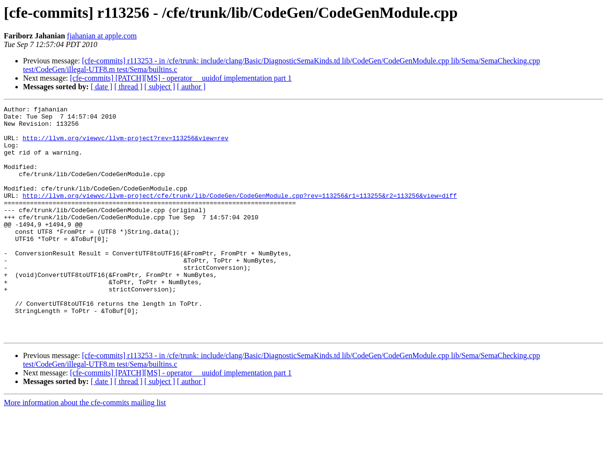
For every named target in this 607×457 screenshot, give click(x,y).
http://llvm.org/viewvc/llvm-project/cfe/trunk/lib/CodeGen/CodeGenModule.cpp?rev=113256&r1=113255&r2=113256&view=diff (240, 214)
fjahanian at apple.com (102, 36)
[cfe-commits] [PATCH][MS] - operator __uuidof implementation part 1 (181, 78)
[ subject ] (159, 87)
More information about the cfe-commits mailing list (85, 449)
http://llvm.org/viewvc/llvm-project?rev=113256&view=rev (125, 145)
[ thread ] (128, 87)
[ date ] (101, 87)
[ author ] (191, 87)
